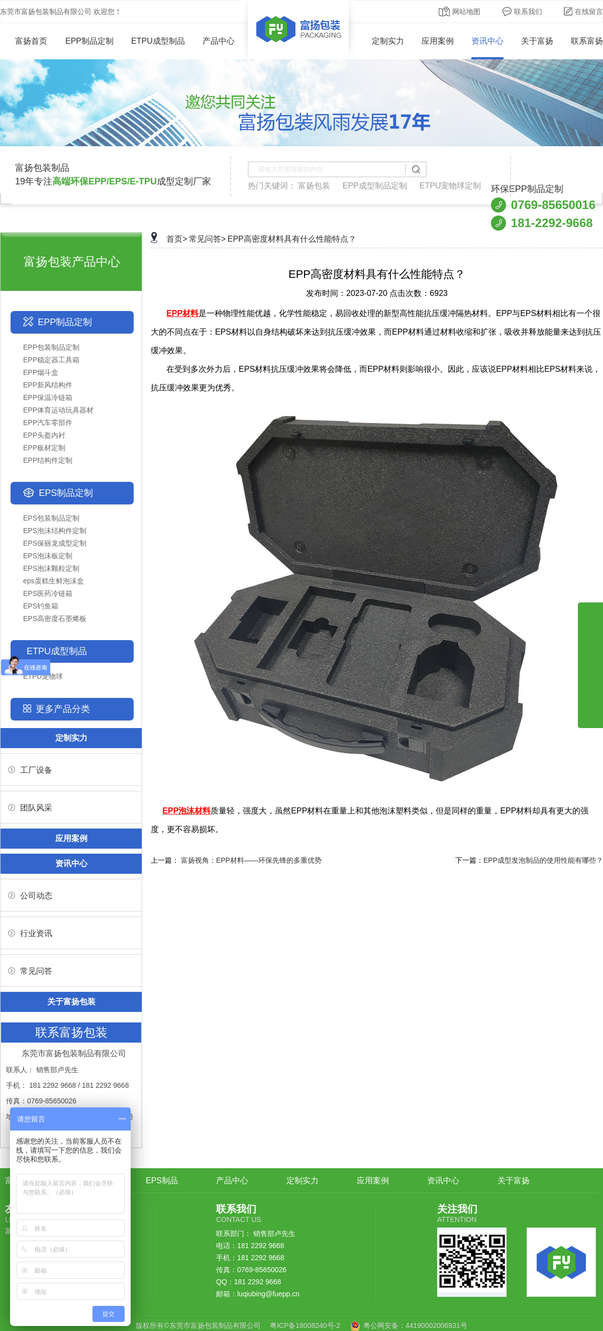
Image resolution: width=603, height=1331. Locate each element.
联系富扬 (587, 41)
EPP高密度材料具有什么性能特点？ (292, 239)
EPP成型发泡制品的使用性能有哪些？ (543, 860)
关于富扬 (537, 41)
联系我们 (522, 12)
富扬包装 (314, 185)
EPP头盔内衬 (44, 435)
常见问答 (30, 971)
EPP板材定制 (44, 448)
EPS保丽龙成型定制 (54, 543)
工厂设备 (30, 770)
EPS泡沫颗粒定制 (51, 568)
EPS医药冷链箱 (47, 593)
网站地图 (459, 12)
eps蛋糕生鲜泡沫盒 (53, 581)
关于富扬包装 (71, 1001)
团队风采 (30, 807)
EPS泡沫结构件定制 (54, 531)
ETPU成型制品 (158, 41)
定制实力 (388, 41)
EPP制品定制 (89, 41)
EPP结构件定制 (47, 460)
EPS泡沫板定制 (47, 556)
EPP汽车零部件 (47, 423)
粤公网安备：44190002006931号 (415, 1325)
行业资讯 (30, 933)
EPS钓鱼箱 (40, 606)
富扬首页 (24, 41)
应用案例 (438, 41)
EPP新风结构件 (47, 385)
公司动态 (30, 895)
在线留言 (583, 12)
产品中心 (219, 41)
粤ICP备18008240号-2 (305, 1325)
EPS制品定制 (66, 493)
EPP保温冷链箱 (47, 397)
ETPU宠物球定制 (450, 185)
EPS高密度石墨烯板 (54, 619)
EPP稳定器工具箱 (51, 360)
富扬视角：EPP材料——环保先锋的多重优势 (251, 860)
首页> (176, 239)
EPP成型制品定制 (375, 185)
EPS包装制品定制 (51, 518)
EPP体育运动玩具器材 (58, 410)
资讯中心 (487, 41)
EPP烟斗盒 (40, 372)
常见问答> (207, 239)
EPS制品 (162, 1180)
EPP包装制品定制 (51, 347)
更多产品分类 (63, 709)
